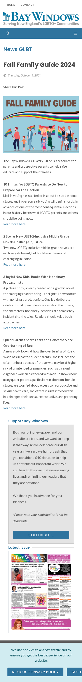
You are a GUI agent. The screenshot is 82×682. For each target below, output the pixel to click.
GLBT (25, 49)
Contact (27, 4)
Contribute (41, 535)
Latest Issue (19, 547)
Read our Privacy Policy (35, 672)
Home (11, 4)
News (10, 49)
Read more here (14, 224)
